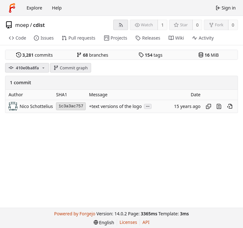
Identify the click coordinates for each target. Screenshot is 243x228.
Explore (34, 8)
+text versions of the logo (115, 106)
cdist (39, 25)
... (148, 106)
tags (150, 55)
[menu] (104, 222)
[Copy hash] (208, 106)
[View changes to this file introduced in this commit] (219, 106)
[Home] (12, 8)
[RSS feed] (120, 25)
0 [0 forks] (233, 25)
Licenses (128, 222)
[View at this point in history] (229, 106)
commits (34, 55)
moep (22, 25)
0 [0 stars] (197, 25)
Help (57, 8)
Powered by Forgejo (74, 214)
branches (92, 55)
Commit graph (70, 68)
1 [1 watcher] (162, 25)
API (145, 222)
